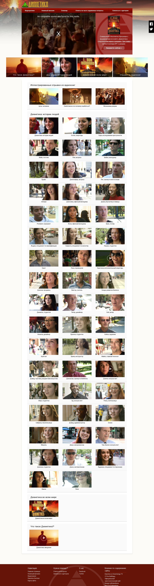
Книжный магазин (48, 10)
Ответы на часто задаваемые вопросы (89, 10)
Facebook (82, 571)
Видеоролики (30, 10)
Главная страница (34, 571)
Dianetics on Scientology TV (114, 574)
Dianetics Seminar (34, 578)
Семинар (64, 10)
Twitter (81, 574)
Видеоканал (32, 576)
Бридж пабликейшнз (112, 583)
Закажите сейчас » (114, 48)
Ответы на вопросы (60, 571)
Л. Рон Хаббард (110, 576)
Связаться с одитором (120, 10)
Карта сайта (32, 580)
